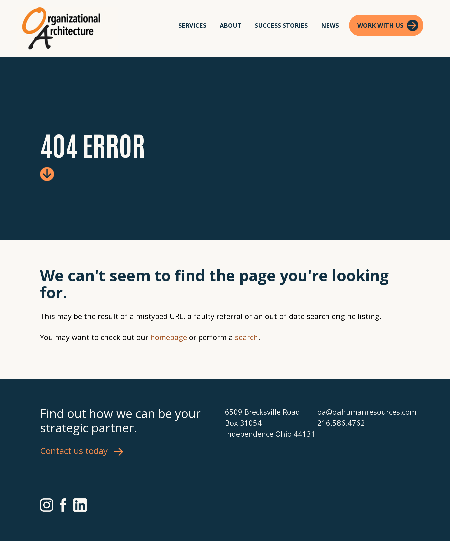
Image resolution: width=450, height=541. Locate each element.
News (330, 25)
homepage (168, 337)
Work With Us (380, 25)
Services (192, 25)
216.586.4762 (341, 423)
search (246, 337)
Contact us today (74, 451)
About (230, 25)
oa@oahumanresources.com (363, 412)
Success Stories (281, 25)
